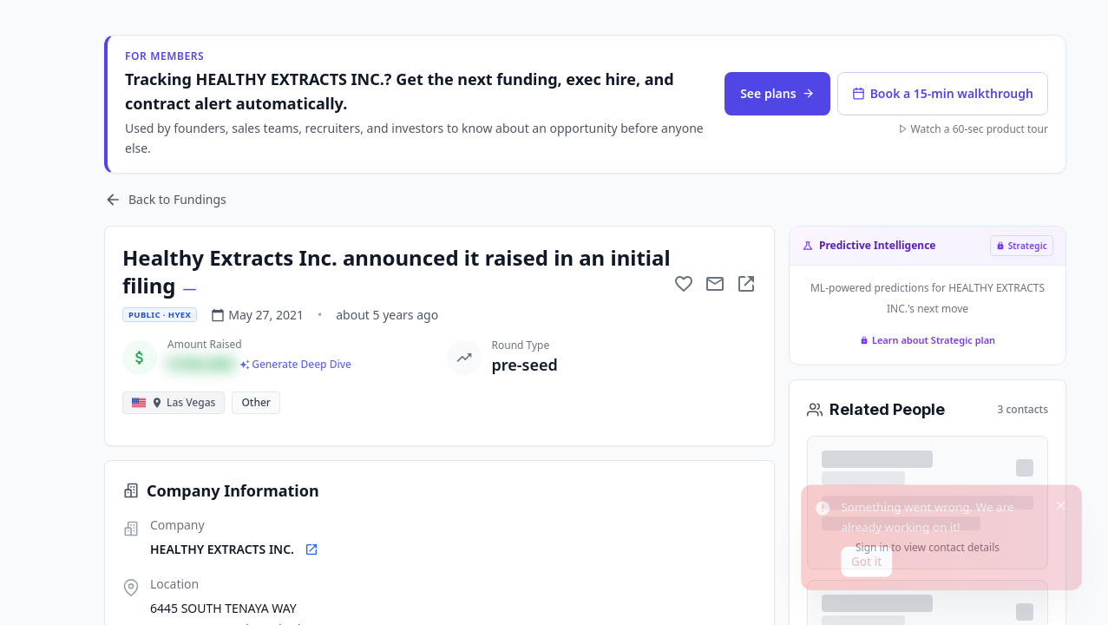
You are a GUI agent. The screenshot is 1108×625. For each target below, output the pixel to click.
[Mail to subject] (715, 283)
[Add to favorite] (683, 283)
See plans (777, 93)
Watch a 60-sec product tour (973, 129)
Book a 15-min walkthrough (942, 93)
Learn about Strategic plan (927, 339)
